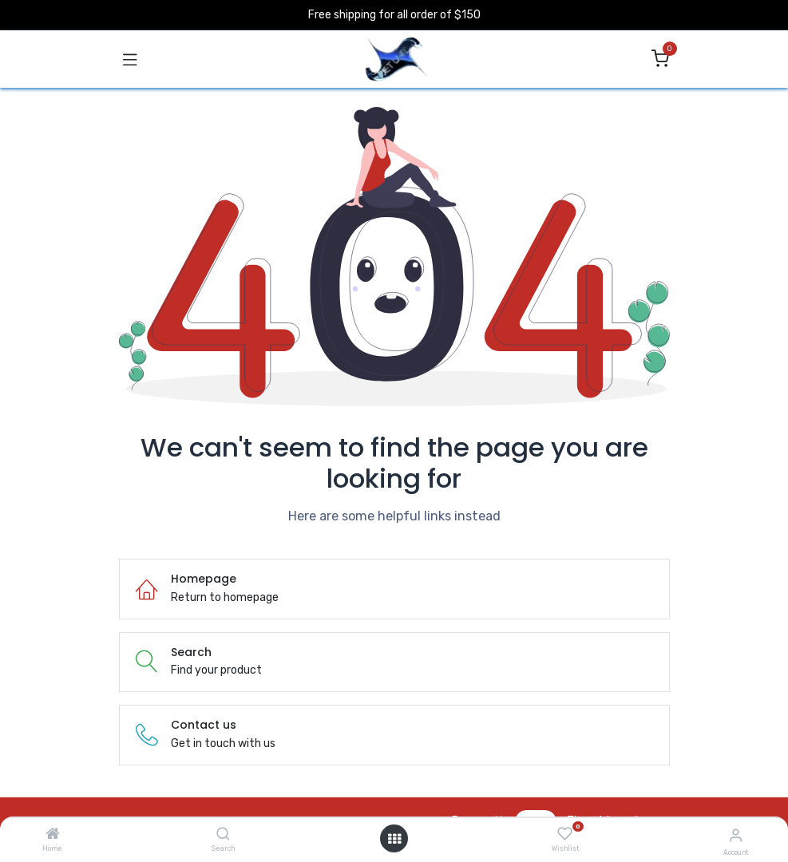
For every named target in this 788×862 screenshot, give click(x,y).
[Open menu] (394, 838)
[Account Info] (735, 835)
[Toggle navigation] (130, 59)
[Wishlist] (565, 834)
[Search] (223, 835)
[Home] (53, 835)
